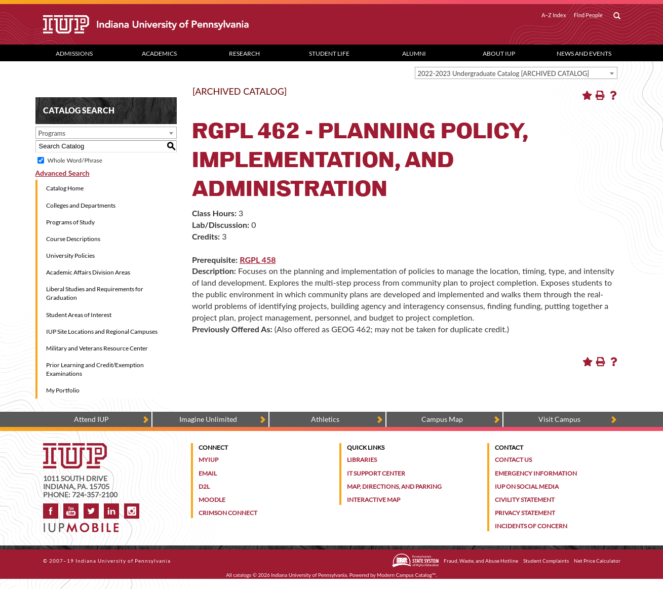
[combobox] (516, 73)
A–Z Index (553, 15)
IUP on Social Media (527, 486)
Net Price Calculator (597, 561)
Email (208, 473)
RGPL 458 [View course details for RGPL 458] (258, 259)
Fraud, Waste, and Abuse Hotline (481, 561)
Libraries (362, 459)
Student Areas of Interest (78, 315)
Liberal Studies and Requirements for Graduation (94, 293)
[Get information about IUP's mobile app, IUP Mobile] (84, 524)
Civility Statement (525, 499)
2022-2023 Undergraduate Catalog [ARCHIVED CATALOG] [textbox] (504, 73)
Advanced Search (62, 173)
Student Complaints (546, 561)
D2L (204, 486)
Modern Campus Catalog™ (406, 575)
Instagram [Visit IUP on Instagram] (131, 511)
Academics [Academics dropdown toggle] (159, 53)
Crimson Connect (228, 513)
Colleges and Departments (80, 205)
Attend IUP (91, 419)
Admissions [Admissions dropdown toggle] (74, 53)
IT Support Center (376, 473)
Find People (588, 15)
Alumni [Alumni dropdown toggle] (414, 53)
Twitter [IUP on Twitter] (91, 511)
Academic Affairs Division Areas (88, 272)
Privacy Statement (525, 513)
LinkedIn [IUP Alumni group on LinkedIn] (111, 511)
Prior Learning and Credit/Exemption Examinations (95, 369)
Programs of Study (70, 222)
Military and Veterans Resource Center (97, 348)
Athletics (325, 419)
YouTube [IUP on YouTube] (71, 511)
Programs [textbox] (52, 133)
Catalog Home (65, 188)
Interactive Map (373, 499)
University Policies (70, 255)
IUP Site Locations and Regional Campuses (102, 331)
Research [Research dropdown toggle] (244, 53)
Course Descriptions (73, 239)
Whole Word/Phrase (75, 160)
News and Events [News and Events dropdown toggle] (584, 53)
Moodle (212, 499)
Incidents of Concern (531, 526)
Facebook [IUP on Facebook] (50, 511)
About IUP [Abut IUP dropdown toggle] (499, 53)
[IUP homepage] (75, 448)
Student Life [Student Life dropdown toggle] (329, 53)
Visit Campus (559, 419)
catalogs (242, 575)
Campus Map (442, 419)
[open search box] (616, 16)
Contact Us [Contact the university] (513, 459)
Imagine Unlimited (208, 419)
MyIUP (208, 459)
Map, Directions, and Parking (394, 486)
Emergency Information (536, 473)
